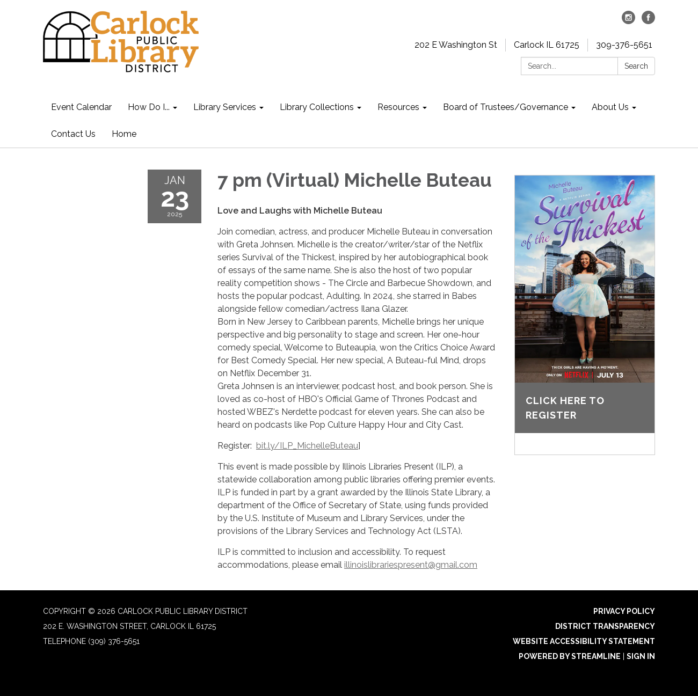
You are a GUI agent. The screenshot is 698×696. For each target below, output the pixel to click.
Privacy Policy (624, 611)
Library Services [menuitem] (224, 107)
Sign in (641, 656)
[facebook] (648, 21)
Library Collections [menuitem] (317, 107)
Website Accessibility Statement (584, 641)
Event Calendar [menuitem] (81, 107)
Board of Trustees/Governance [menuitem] (505, 107)
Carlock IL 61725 (546, 45)
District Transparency (605, 626)
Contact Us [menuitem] (73, 134)
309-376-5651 (624, 45)
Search (636, 66)
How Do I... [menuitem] (149, 107)
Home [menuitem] (124, 134)
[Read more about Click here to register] (585, 315)
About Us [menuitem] (610, 107)
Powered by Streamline (570, 656)
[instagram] (628, 21)
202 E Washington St (456, 45)
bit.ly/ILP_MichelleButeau (307, 446)
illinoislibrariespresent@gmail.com (410, 565)
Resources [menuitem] (398, 107)
